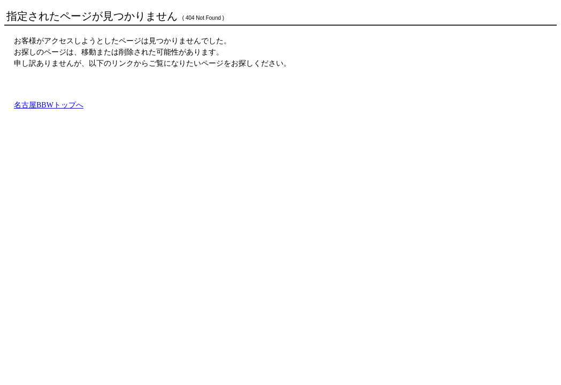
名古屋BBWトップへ (48, 105)
